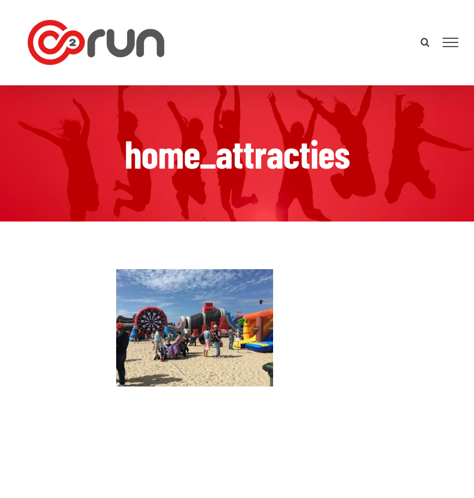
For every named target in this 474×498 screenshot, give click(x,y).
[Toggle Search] (425, 42)
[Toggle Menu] (450, 42)
